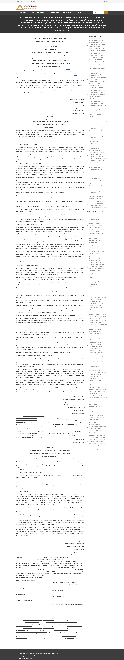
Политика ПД (32, 658)
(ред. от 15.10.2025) (97, 283)
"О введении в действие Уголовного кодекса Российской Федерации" (97, 181)
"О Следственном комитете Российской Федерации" (97, 94)
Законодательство (53, 12)
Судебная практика (38, 12)
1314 (75, 75)
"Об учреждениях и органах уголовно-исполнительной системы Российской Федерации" (98, 117)
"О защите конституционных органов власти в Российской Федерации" (98, 204)
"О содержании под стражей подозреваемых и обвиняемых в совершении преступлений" (97, 106)
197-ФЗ (68, 69)
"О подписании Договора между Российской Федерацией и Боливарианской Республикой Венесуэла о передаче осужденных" (97, 441)
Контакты (105, 1)
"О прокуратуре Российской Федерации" (97, 127)
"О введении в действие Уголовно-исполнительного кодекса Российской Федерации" (96, 193)
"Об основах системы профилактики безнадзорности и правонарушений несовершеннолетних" (98, 138)
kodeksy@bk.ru (34, 656)
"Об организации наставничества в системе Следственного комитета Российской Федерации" (97, 427)
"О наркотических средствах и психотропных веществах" (97, 171)
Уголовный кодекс (23, 12)
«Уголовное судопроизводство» (49, 653)
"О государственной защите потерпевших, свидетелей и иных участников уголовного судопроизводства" (97, 45)
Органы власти (67, 12)
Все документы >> (102, 449)
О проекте (79, 12)
